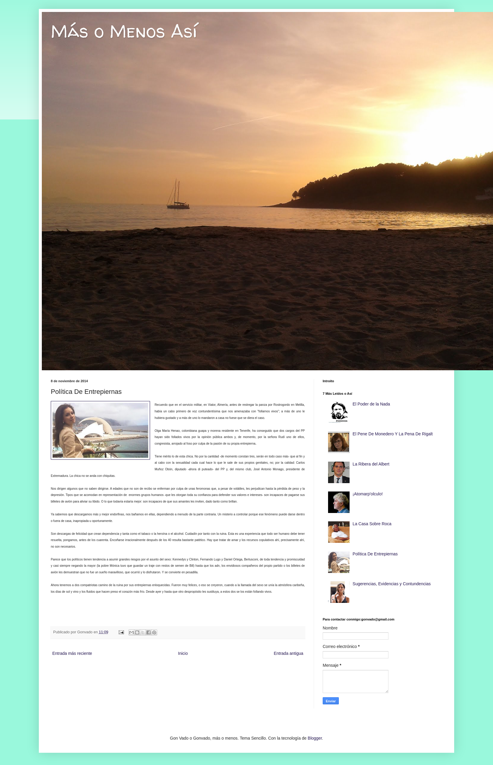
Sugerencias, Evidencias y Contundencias (392, 583)
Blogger (315, 738)
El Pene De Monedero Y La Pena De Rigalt (393, 433)
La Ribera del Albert (371, 464)
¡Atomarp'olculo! (368, 493)
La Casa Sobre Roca (372, 523)
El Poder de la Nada (371, 404)
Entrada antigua (288, 653)
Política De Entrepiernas (375, 554)
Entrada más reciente (72, 653)
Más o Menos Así (124, 31)
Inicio (183, 653)
